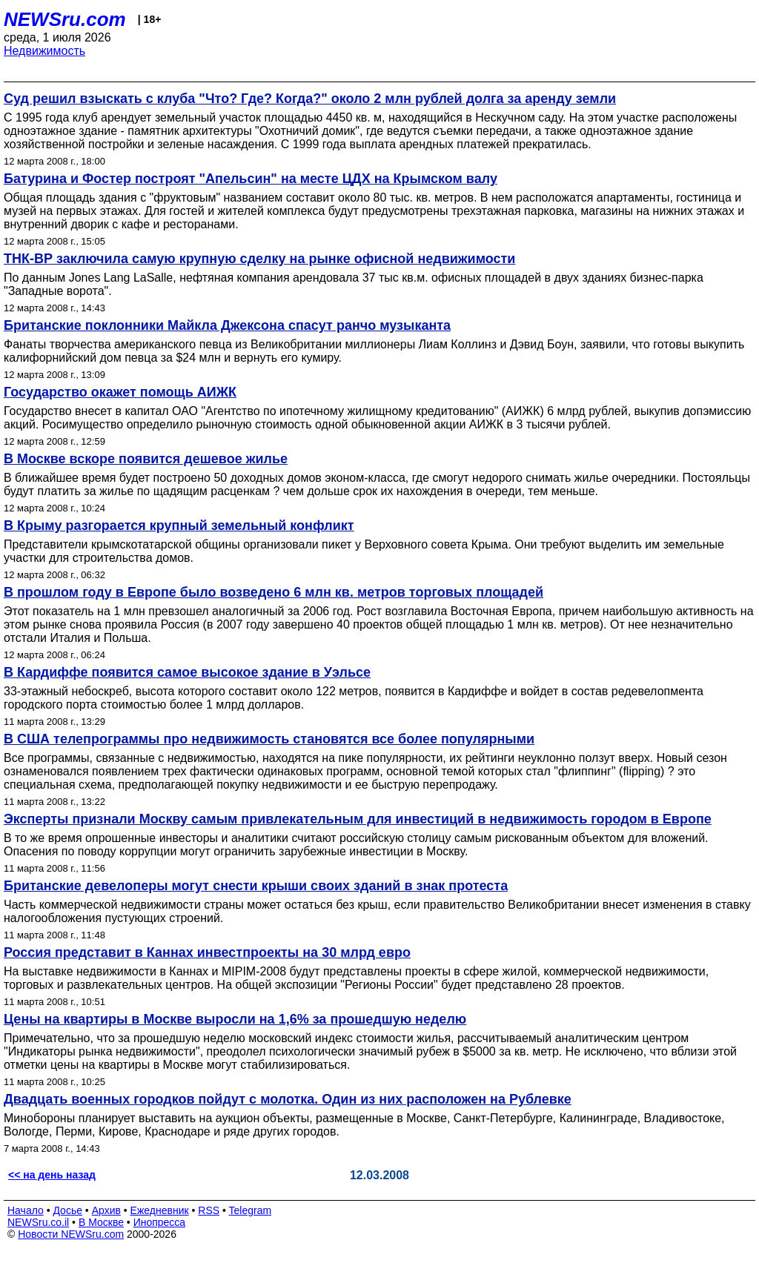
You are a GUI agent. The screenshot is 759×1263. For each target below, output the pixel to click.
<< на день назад (52, 1175)
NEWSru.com (65, 19)
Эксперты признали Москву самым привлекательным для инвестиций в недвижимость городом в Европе (358, 819)
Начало (25, 1210)
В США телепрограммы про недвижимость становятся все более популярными (269, 739)
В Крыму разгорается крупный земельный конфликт (179, 525)
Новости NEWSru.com (71, 1234)
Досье (67, 1210)
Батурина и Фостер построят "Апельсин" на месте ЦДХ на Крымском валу (250, 178)
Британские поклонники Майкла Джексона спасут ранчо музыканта (227, 325)
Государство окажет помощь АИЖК (120, 392)
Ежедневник (159, 1210)
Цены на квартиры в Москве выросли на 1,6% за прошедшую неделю (235, 1019)
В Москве (101, 1222)
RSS (208, 1210)
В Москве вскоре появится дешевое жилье (146, 458)
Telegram (250, 1210)
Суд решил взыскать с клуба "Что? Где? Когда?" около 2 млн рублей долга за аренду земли (310, 98)
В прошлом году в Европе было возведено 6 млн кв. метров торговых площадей (273, 592)
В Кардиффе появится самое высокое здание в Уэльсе (187, 672)
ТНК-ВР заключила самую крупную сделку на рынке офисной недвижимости (259, 258)
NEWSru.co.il (38, 1222)
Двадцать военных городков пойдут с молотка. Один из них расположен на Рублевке (287, 1099)
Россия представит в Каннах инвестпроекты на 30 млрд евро (207, 952)
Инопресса (159, 1222)
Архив (106, 1210)
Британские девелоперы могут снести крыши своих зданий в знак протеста (256, 885)
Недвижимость (44, 50)
